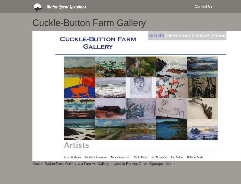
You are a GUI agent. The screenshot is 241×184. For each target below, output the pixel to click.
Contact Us (203, 6)
